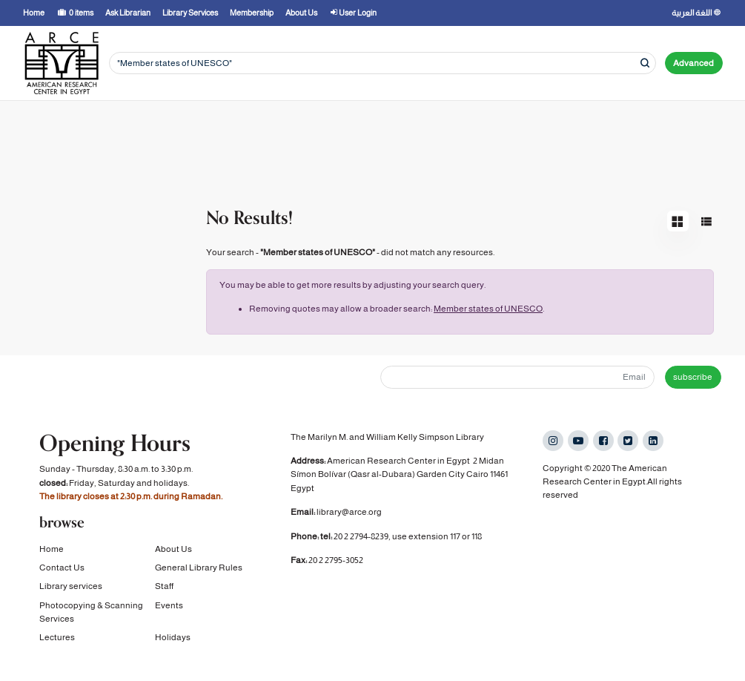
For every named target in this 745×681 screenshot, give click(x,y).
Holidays (173, 637)
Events (169, 605)
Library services (70, 586)
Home (51, 549)
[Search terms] (382, 63)
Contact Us (62, 567)
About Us (173, 549)
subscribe (692, 377)
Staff (164, 586)
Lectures (57, 637)
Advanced (693, 63)
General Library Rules (198, 567)
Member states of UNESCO (488, 308)
